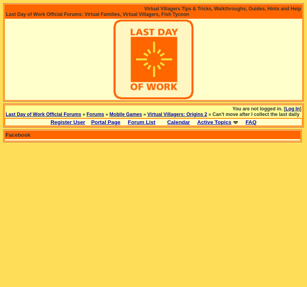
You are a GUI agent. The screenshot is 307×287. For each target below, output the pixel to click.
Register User (67, 122)
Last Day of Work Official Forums (43, 114)
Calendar (178, 122)
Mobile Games (126, 114)
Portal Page (105, 122)
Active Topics (214, 122)
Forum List (141, 122)
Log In (292, 109)
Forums (95, 114)
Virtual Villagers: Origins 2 (177, 114)
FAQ (250, 122)
